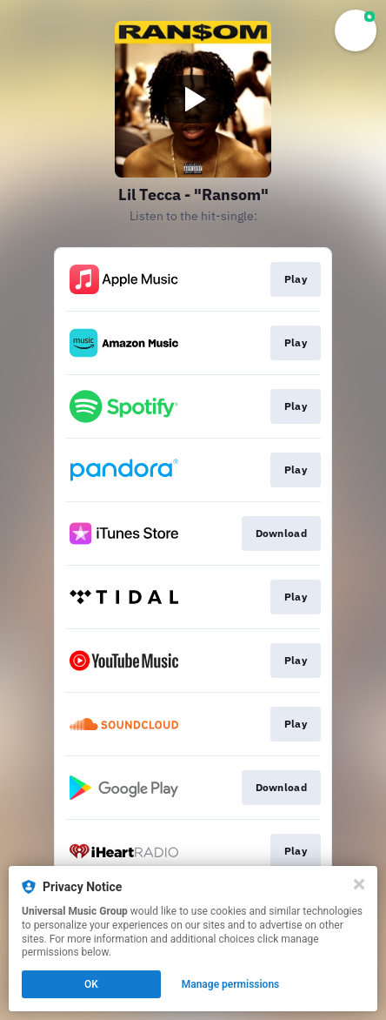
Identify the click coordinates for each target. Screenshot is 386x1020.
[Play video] (193, 99)
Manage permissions (231, 984)
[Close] (359, 884)
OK (91, 984)
